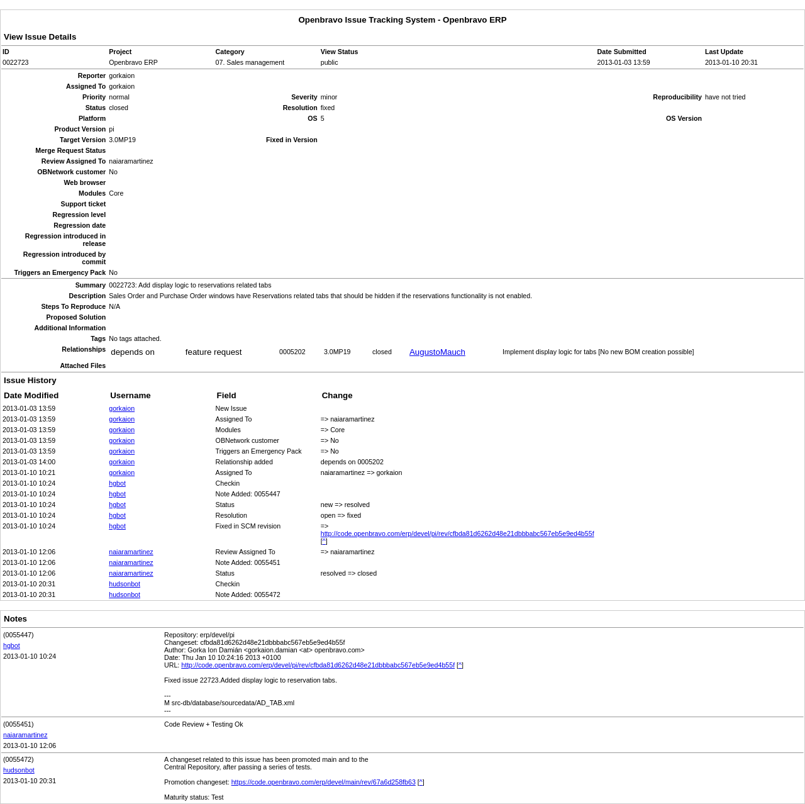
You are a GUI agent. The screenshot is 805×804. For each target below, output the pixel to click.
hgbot (117, 483)
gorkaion (122, 408)
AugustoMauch (437, 352)
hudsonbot (124, 584)
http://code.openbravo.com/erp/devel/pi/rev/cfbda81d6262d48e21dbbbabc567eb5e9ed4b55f (457, 533)
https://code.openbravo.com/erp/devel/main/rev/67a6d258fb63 (323, 782)
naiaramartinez (131, 552)
